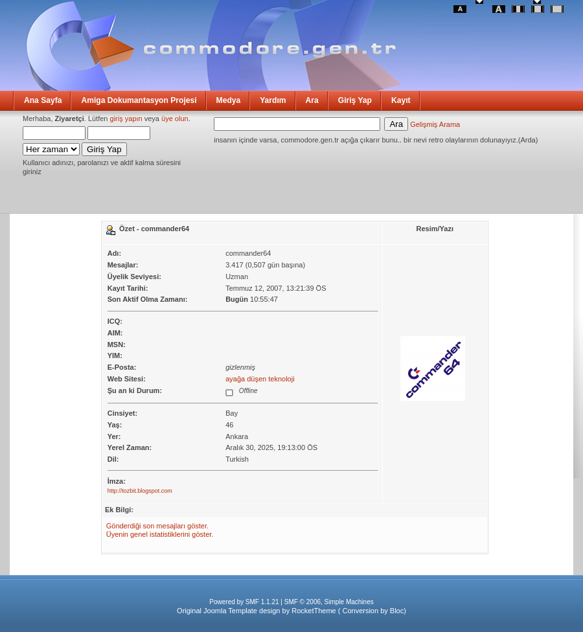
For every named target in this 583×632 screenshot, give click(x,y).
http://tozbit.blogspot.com (140, 491)
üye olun (175, 118)
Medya (228, 100)
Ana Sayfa (43, 100)
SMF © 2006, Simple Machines (329, 601)
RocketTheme (314, 611)
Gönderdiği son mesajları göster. (157, 526)
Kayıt (401, 100)
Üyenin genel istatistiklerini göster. (160, 534)
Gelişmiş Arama (435, 124)
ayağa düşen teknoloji (259, 379)
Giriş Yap (355, 100)
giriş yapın (126, 118)
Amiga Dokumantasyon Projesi (138, 100)
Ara (312, 100)
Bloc (397, 611)
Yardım (273, 100)
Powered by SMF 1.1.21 (244, 601)
